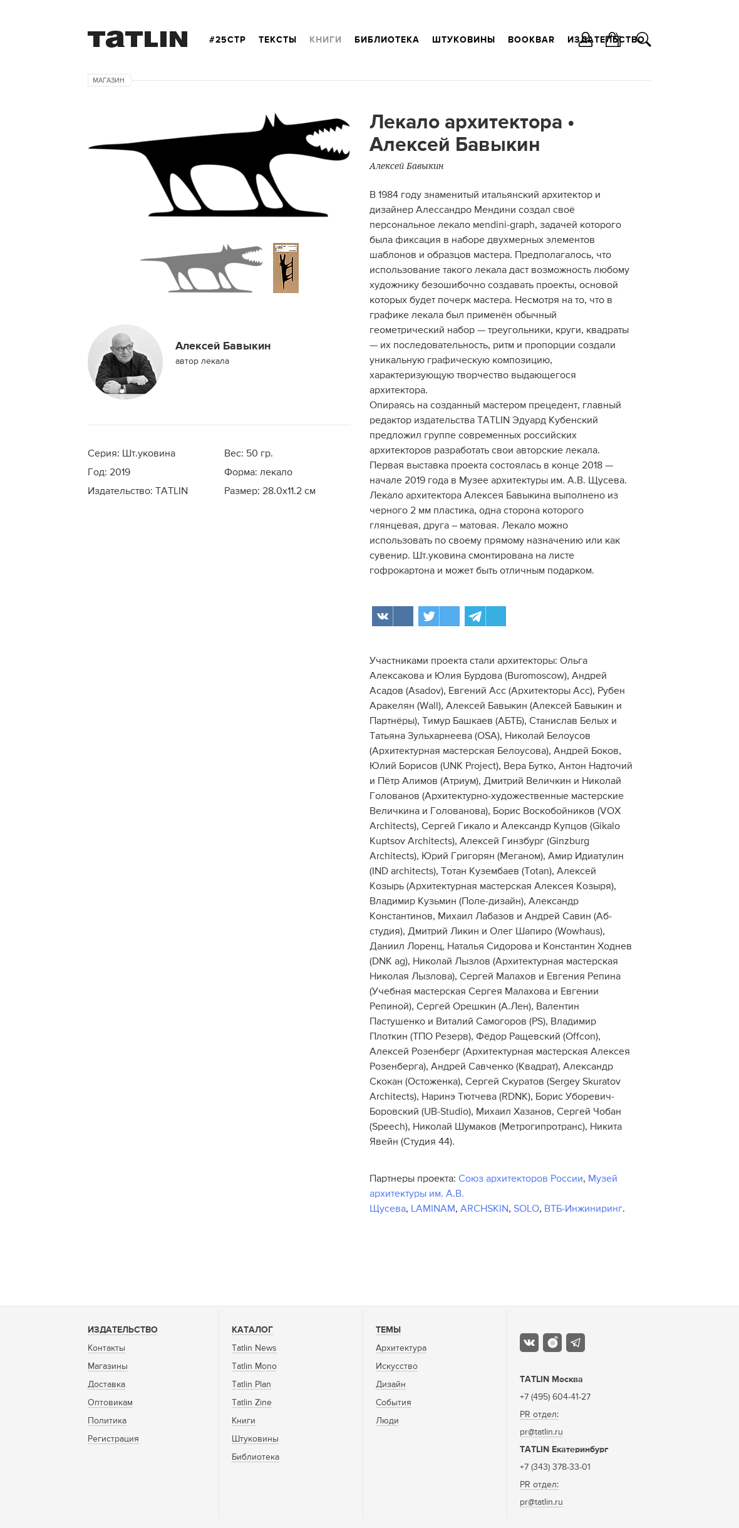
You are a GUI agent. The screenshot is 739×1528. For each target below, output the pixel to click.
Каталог (252, 1330)
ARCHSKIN (484, 1209)
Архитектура (401, 1348)
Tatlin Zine (252, 1402)
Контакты (106, 1348)
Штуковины (463, 40)
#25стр (227, 40)
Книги (325, 40)
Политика (107, 1421)
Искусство (397, 1366)
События (393, 1402)
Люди (387, 1421)
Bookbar (531, 40)
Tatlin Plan (251, 1384)
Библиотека (387, 40)
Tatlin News (254, 1348)
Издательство (123, 1330)
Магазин (109, 80)
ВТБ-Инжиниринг (583, 1209)
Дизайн (391, 1384)
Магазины (108, 1366)
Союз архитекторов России (520, 1179)
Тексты (278, 40)
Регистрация (113, 1439)
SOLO (526, 1209)
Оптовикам (110, 1402)
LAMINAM (433, 1209)
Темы (388, 1330)
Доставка (106, 1384)
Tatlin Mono (254, 1366)
